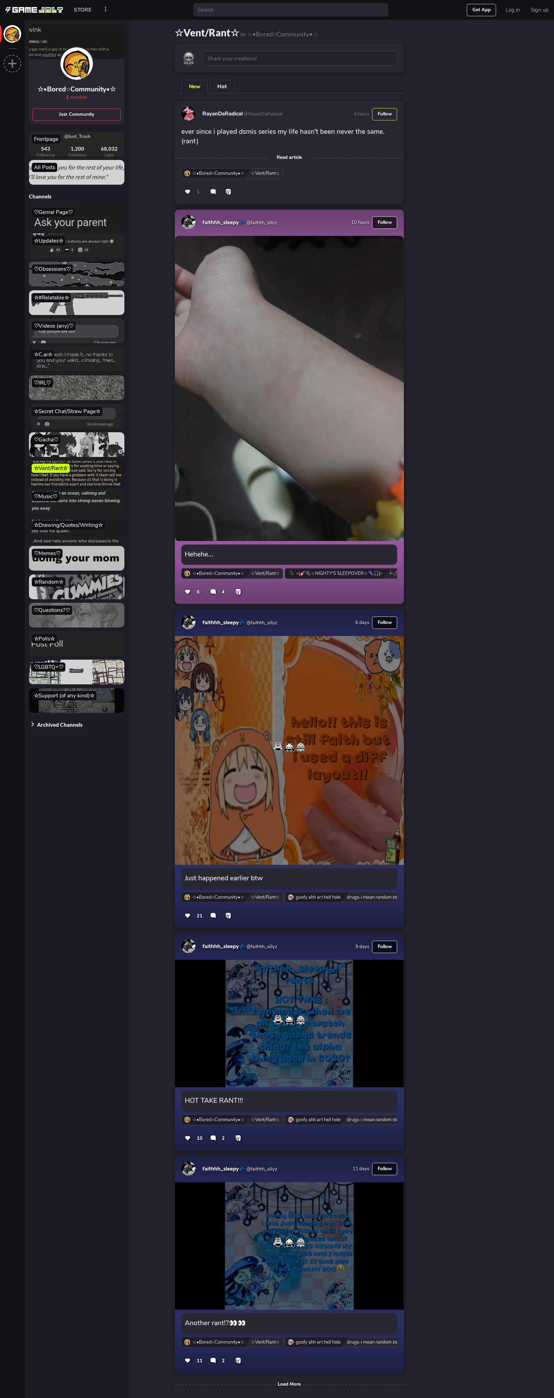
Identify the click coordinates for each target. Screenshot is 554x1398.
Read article (289, 157)
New (194, 86)
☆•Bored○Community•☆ (76, 89)
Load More (289, 1384)
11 (199, 1361)
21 (199, 916)
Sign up (540, 9)
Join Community (76, 114)
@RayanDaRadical (262, 114)
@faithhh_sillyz (261, 223)
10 (199, 1138)
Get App (481, 10)
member (76, 97)
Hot (222, 86)
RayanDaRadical (222, 113)
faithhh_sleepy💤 (224, 222)
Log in (513, 9)
